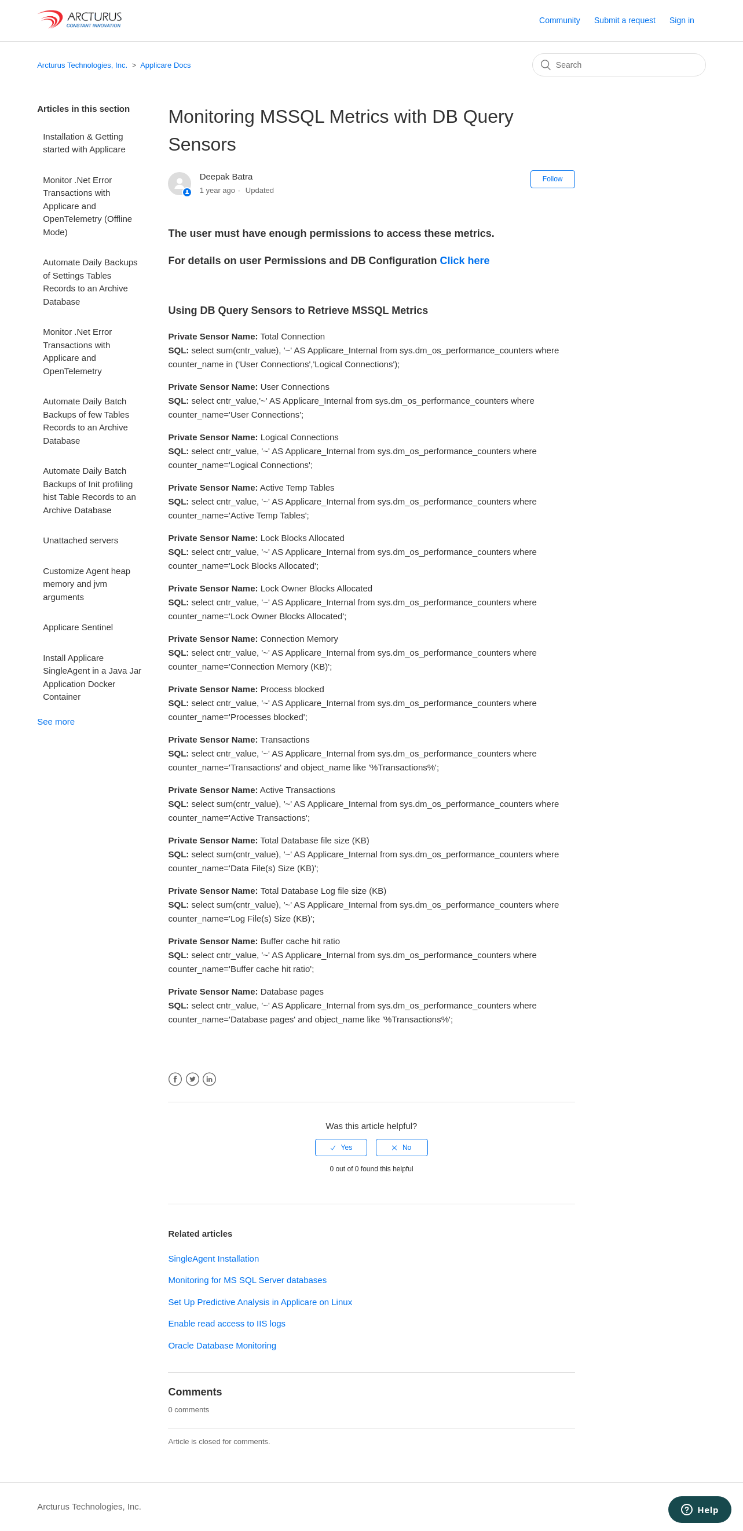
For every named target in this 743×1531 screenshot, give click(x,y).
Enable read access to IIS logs (227, 1323)
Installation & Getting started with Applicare (84, 143)
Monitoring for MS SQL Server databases (247, 1280)
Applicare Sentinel (78, 627)
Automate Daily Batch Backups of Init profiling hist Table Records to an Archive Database (89, 490)
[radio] (341, 1147)
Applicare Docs (165, 65)
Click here (465, 260)
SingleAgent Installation (213, 1258)
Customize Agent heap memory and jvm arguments (86, 584)
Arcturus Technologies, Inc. (82, 65)
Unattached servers (80, 540)
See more (56, 721)
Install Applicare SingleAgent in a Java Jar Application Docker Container (92, 677)
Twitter (192, 1079)
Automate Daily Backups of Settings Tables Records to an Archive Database (90, 281)
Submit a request (625, 20)
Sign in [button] (681, 20)
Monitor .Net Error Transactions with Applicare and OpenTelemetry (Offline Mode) (87, 206)
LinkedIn (209, 1079)
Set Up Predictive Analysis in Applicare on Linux (260, 1302)
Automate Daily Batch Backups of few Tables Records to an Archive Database (86, 420)
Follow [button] (553, 179)
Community (559, 20)
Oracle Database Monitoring (222, 1345)
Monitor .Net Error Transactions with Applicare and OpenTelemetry (77, 351)
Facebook (175, 1079)
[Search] (619, 64)
